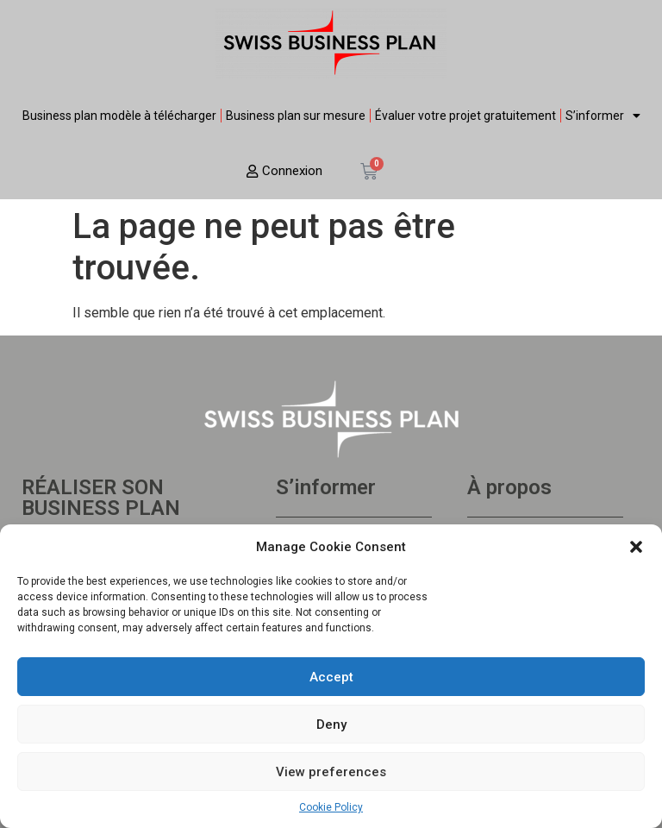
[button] (636, 546)
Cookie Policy (331, 807)
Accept (331, 677)
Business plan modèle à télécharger (119, 115)
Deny (331, 724)
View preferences (331, 772)
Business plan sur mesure (295, 115)
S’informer (602, 115)
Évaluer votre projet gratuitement (465, 115)
